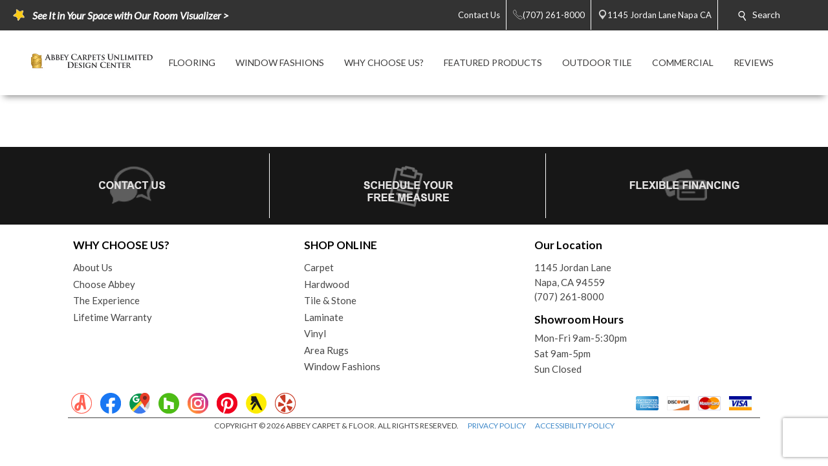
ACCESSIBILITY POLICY (575, 425)
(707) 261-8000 (569, 296)
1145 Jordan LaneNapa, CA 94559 (572, 274)
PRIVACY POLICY (497, 425)
